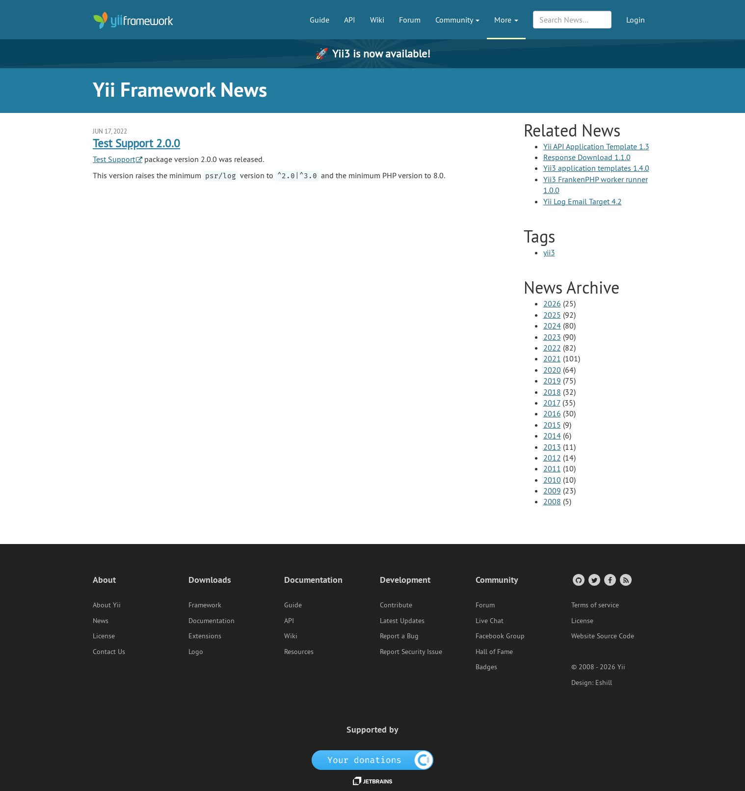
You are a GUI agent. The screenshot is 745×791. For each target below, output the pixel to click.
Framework (204, 604)
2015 (552, 425)
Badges (486, 666)
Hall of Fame (494, 651)
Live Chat (490, 620)
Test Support (114, 159)
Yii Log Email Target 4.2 (582, 201)
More (506, 20)
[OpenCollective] (373, 759)
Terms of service (595, 604)
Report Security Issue (411, 651)
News (100, 620)
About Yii (107, 604)
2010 (552, 480)
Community (457, 20)
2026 (552, 303)
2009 (552, 490)
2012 (552, 458)
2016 (552, 413)
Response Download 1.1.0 (587, 157)
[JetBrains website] (372, 780)
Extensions (204, 635)
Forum (410, 20)
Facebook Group (500, 635)
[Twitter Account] (593, 579)
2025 (552, 315)
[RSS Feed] (625, 579)
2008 (552, 501)
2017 (551, 403)
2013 (552, 447)
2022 (552, 348)
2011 (552, 468)
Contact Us (109, 651)
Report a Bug (399, 635)
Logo (195, 651)
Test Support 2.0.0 (136, 143)
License (104, 635)
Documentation (211, 620)
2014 (552, 435)
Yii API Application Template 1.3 (596, 146)
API (349, 20)
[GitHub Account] (578, 579)
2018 (552, 392)
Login (635, 20)
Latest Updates (402, 620)
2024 (552, 325)
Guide (319, 20)
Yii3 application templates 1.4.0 (596, 168)
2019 (552, 380)
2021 (552, 358)
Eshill (603, 682)
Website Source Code (602, 635)
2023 (552, 337)
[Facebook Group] (609, 579)
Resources (299, 651)
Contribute (396, 604)
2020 (552, 370)
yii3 (549, 252)
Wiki (377, 20)
